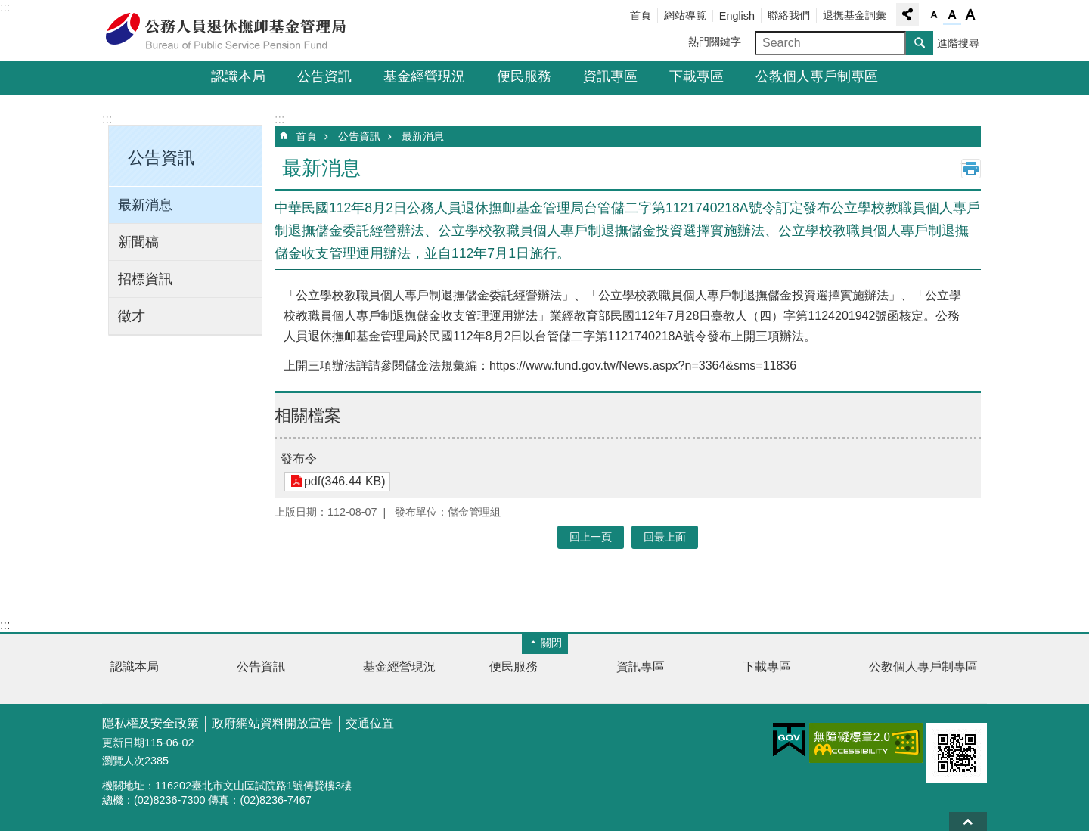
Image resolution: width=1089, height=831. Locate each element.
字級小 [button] (934, 15)
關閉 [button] (551, 643)
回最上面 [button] (665, 537)
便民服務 (524, 76)
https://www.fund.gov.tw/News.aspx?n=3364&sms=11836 (642, 365)
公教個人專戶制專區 (816, 76)
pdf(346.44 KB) (344, 481)
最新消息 (145, 204)
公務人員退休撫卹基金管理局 (234, 31)
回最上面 (968, 821)
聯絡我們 (789, 15)
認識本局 (238, 76)
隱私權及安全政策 (150, 723)
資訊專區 (610, 76)
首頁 (640, 15)
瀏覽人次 (123, 761)
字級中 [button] (952, 15)
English (737, 16)
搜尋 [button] (919, 43)
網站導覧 (685, 15)
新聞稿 (138, 242)
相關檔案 (308, 415)
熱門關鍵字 (714, 42)
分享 (907, 14)
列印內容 (971, 168)
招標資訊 (145, 279)
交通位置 (370, 723)
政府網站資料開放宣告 (272, 723)
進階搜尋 (958, 43)
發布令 (299, 458)
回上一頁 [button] (590, 537)
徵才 (131, 316)
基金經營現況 (424, 76)
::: (5, 7)
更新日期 (123, 742)
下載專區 (696, 76)
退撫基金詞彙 (854, 15)
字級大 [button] (970, 15)
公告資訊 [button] (161, 157)
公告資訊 (324, 76)
